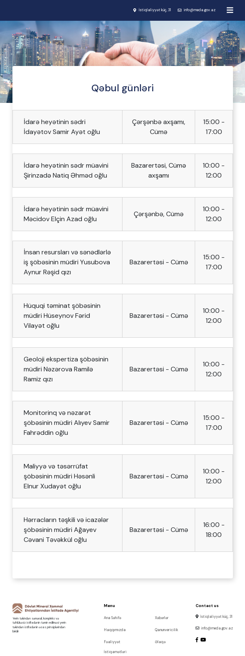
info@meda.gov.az (200, 9)
